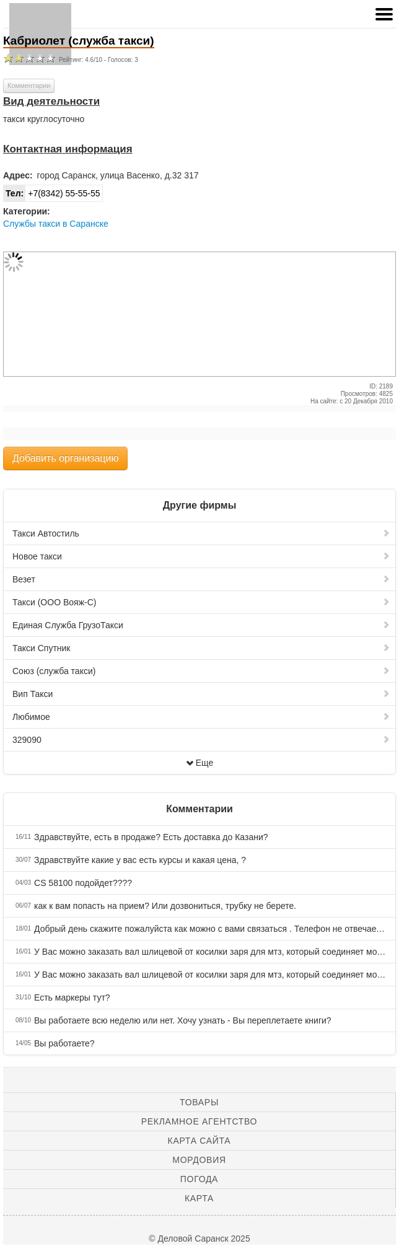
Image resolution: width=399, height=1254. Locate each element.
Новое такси (201, 556)
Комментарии (28, 85)
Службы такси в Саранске (55, 224)
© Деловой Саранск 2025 (199, 1238)
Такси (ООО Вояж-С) (201, 602)
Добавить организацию (65, 458)
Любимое (201, 717)
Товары (199, 1102)
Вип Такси (201, 694)
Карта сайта (199, 1141)
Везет (201, 579)
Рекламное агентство (199, 1121)
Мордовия (199, 1160)
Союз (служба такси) (201, 671)
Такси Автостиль (201, 533)
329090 (201, 740)
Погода (199, 1179)
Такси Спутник (201, 648)
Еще (200, 763)
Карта (199, 1198)
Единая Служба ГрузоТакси (201, 625)
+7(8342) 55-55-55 (52, 193)
